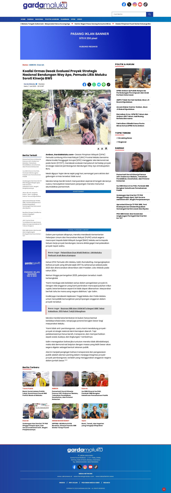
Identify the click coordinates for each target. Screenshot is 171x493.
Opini (73, 19)
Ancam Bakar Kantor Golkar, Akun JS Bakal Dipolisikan (131, 108)
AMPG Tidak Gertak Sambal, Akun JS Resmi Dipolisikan (132, 101)
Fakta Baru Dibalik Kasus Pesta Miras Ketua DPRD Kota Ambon (130, 124)
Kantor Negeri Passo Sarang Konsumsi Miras (94, 24)
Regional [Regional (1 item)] (122, 142)
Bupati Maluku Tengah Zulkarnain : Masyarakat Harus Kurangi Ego (44, 24)
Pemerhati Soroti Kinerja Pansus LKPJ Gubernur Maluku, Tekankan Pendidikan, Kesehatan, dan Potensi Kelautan (132, 177)
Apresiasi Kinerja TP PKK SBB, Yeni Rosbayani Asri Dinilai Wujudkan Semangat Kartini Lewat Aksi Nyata (132, 206)
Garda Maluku (29, 84)
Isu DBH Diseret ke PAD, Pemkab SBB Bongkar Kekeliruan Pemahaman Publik (132, 188)
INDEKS (62, 483)
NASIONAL (39, 19)
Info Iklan (73, 483)
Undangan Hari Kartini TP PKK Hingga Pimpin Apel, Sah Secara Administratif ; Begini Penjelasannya (133, 197)
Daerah (30, 19)
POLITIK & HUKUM (52, 19)
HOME (23, 19)
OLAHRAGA (65, 19)
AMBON (32, 65)
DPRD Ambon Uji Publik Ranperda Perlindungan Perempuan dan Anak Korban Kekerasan (132, 93)
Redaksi (106, 483)
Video (79, 19)
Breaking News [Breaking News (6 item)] (125, 138)
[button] (98, 149)
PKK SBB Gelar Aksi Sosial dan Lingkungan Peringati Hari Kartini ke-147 (131, 216)
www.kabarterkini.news (105, 476)
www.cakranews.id (64, 476)
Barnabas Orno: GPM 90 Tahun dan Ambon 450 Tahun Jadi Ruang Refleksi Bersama (132, 116)
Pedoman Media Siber (91, 483)
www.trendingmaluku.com (84, 476)
